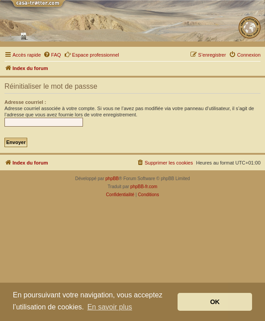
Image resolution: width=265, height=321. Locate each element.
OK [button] (215, 301)
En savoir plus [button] (109, 307)
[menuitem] (52, 54)
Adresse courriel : (25, 102)
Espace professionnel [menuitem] (91, 54)
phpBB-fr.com (143, 186)
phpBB (112, 178)
